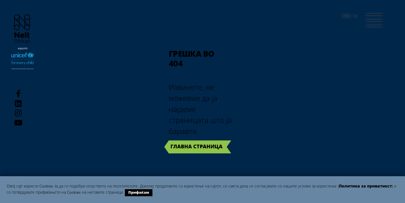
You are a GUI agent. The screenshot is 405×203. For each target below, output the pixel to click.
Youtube (18, 122)
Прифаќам (138, 192)
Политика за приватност (365, 186)
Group (22, 29)
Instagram (18, 113)
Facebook (18, 94)
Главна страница (196, 146)
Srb (346, 16)
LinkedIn (18, 103)
